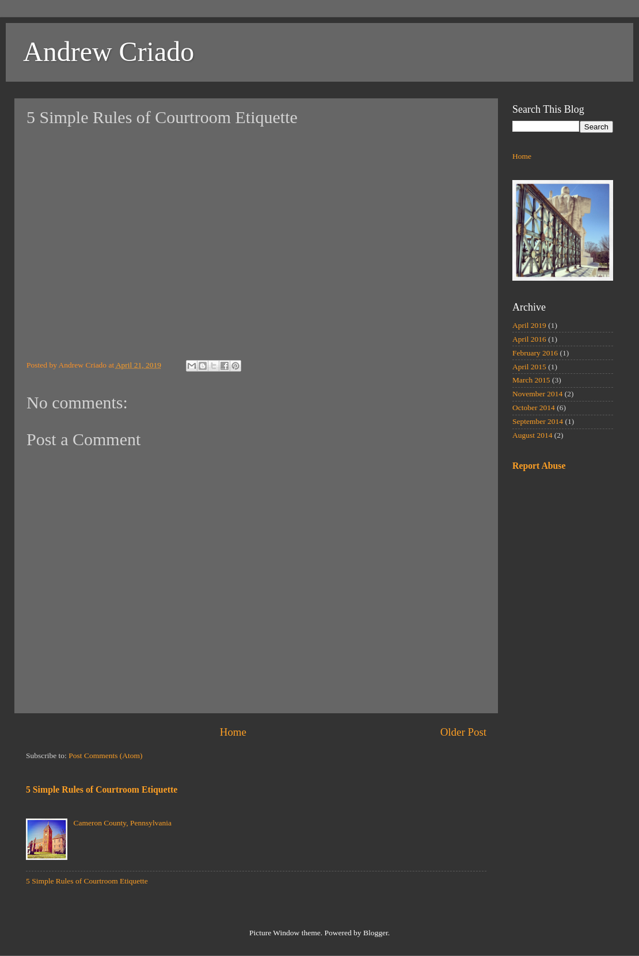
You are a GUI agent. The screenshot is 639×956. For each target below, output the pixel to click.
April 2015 (529, 366)
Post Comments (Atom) (105, 755)
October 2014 (533, 407)
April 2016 (529, 339)
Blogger (375, 932)
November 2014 (537, 393)
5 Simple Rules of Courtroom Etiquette (101, 789)
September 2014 (537, 421)
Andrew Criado (108, 51)
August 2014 (532, 435)
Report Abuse (539, 466)
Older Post (463, 732)
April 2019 (529, 325)
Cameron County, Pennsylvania (122, 823)
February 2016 (535, 353)
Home (233, 732)
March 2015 (531, 380)
